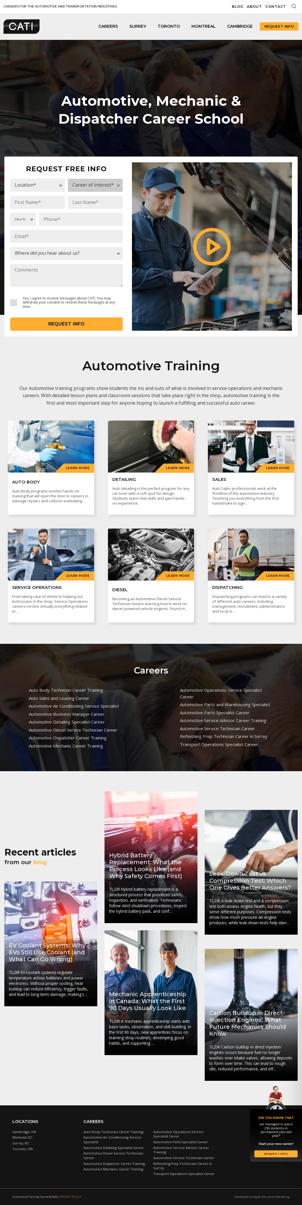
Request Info (279, 26)
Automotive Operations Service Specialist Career (221, 693)
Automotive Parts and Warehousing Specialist (225, 704)
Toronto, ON (22, 1149)
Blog (237, 6)
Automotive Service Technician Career (217, 728)
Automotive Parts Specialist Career (214, 712)
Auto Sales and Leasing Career (59, 698)
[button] (212, 246)
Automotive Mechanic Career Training (66, 746)
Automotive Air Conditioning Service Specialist (74, 706)
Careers (108, 26)
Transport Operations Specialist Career (219, 744)
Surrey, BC (20, 1143)
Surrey (137, 26)
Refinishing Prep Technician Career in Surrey (223, 736)
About (254, 6)
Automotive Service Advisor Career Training (223, 720)
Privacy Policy (70, 1197)
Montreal (203, 26)
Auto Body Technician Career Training (66, 690)
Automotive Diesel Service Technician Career (73, 730)
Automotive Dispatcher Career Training (68, 738)
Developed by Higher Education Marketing (262, 1197)
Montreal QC (22, 1137)
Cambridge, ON (24, 1132)
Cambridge (240, 26)
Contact (275, 6)
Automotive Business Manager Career (67, 714)
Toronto (169, 26)
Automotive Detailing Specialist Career (67, 722)
